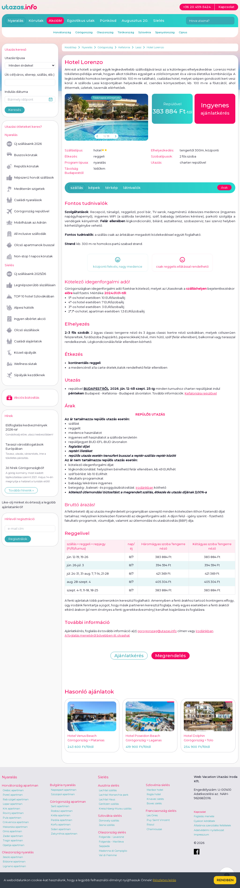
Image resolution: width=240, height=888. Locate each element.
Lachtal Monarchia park (113, 794)
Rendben (225, 880)
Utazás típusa (15, 58)
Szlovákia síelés (110, 815)
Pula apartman (12, 817)
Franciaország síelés (161, 811)
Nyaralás (87, 47)
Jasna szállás (107, 825)
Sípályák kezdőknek (26, 375)
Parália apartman (61, 820)
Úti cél (29, 74)
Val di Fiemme (108, 855)
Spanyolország (165, 32)
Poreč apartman (13, 794)
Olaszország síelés (112, 832)
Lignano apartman (14, 866)
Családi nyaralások (24, 200)
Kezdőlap (70, 47)
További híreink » (21, 490)
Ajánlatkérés (129, 655)
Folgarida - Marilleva (111, 841)
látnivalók (132, 187)
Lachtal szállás (108, 790)
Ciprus (183, 32)
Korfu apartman (61, 824)
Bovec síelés (154, 803)
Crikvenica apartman (16, 822)
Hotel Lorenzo (155, 47)
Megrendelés (170, 655)
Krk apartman (11, 808)
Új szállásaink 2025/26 (26, 274)
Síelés (158, 20)
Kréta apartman (60, 815)
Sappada (104, 846)
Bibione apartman (14, 861)
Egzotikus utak (81, 20)
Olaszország (105, 32)
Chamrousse (154, 829)
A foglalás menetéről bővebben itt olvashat (97, 635)
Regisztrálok (17, 539)
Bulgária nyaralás (62, 785)
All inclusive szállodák (26, 234)
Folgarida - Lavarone (111, 837)
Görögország (105, 47)
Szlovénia (144, 32)
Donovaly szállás (109, 820)
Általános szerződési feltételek (212, 825)
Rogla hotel (154, 794)
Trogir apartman (13, 840)
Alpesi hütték (20, 308)
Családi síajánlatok (24, 341)
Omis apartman (12, 831)
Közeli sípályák (21, 353)
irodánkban (144, 487)
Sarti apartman (60, 806)
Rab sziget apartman (16, 799)
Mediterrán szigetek (26, 189)
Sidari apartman (61, 829)
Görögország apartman (68, 801)
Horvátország (62, 32)
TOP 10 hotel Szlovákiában (30, 296)
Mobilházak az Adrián (26, 222)
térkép (111, 187)
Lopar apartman (12, 804)
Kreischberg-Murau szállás (115, 808)
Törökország (126, 32)
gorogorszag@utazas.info (157, 631)
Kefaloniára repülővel (201, 393)
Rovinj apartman (13, 813)
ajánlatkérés (215, 108)
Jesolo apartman (13, 857)
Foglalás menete (204, 816)
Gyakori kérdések (204, 821)
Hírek (9, 416)
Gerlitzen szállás (109, 804)
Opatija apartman (13, 845)
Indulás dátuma (16, 92)
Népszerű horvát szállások (30, 177)
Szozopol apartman (63, 794)
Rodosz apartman (62, 811)
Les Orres (152, 815)
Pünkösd (108, 20)
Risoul (150, 824)
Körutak (36, 20)
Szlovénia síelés (158, 785)
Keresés (14, 110)
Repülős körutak (23, 166)
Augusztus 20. (135, 20)
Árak (224, 187)
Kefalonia (124, 47)
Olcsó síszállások (23, 330)
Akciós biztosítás (23, 398)
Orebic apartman (13, 790)
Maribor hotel (155, 789)
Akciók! (55, 20)
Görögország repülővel (28, 211)
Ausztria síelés (108, 785)
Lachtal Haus (107, 799)
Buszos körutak (22, 155)
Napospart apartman (63, 789)
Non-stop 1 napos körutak (30, 256)
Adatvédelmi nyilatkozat (209, 830)
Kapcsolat (200, 811)
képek (94, 187)
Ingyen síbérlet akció (26, 319)
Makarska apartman (15, 826)
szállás (77, 187)
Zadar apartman (13, 836)
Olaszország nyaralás (18, 852)
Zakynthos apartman (64, 833)
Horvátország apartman (20, 785)
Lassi (138, 47)
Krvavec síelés (155, 799)
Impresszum (201, 834)
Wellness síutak (22, 364)
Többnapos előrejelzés (106, 97)
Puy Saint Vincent (158, 820)
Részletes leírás (164, 880)
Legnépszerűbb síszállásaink (31, 285)
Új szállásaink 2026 (24, 144)
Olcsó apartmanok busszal (30, 245)
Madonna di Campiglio (113, 850)
